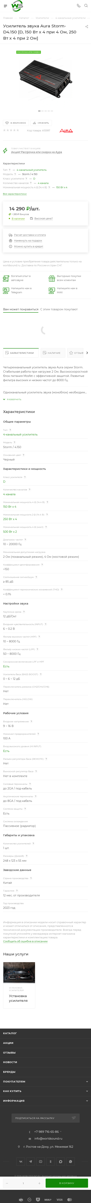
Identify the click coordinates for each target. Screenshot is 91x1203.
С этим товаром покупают (59, 309)
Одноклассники (50, 1161)
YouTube (40, 1161)
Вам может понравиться (20, 309)
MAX (60, 1161)
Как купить (12, 1091)
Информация (14, 1100)
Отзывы (80, 353)
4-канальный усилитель (32, 169)
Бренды (9, 1071)
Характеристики (22, 353)
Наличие (54, 353)
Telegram (30, 1161)
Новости (10, 1062)
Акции (8, 1043)
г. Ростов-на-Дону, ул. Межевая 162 (48, 1146)
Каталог (10, 1033)
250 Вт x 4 (10, 519)
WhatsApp (70, 1161)
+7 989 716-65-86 (46, 1131)
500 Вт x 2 (10, 531)
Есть (6, 666)
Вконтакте (20, 1161)
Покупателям (14, 1081)
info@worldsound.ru (48, 1138)
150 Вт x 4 (61, 187)
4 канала (43, 183)
